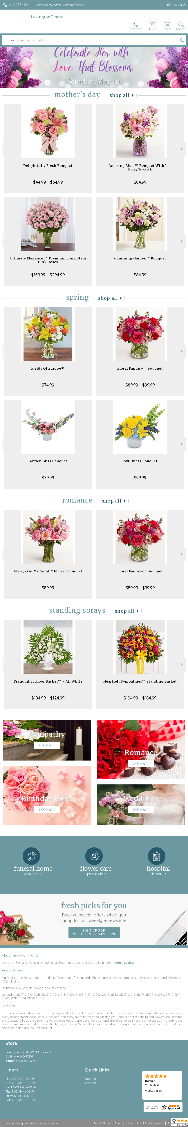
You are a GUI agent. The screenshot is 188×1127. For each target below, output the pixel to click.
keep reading (124, 962)
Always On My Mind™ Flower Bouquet (48, 571)
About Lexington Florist (20, 955)
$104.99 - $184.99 (140, 698)
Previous (6, 149)
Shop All (120, 95)
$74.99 (48, 385)
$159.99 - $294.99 (48, 274)
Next (182, 149)
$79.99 (48, 477)
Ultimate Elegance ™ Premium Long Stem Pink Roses (48, 260)
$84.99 (140, 182)
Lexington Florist (47, 17)
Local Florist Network (150, 1123)
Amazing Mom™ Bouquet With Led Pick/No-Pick (140, 167)
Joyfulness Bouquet (140, 461)
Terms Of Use (102, 1123)
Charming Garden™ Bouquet (140, 258)
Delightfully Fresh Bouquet (48, 165)
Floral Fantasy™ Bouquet (140, 368)
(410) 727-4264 (18, 4)
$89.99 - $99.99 (140, 385)
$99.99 (140, 477)
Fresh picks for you (94, 912)
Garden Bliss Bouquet (47, 461)
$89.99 (48, 587)
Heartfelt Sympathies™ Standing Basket (140, 681)
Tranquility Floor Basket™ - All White (48, 681)
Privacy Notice (124, 1123)
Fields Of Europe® (48, 368)
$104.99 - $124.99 (48, 698)
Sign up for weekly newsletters (94, 932)
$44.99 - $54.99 (48, 182)
